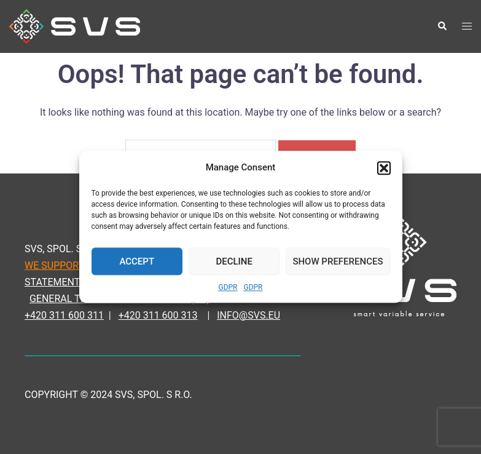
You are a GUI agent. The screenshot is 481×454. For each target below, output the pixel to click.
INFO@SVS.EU (248, 315)
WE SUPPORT (54, 265)
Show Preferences (337, 261)
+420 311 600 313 (158, 315)
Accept (136, 261)
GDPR (227, 288)
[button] (384, 168)
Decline (234, 261)
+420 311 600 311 (64, 315)
